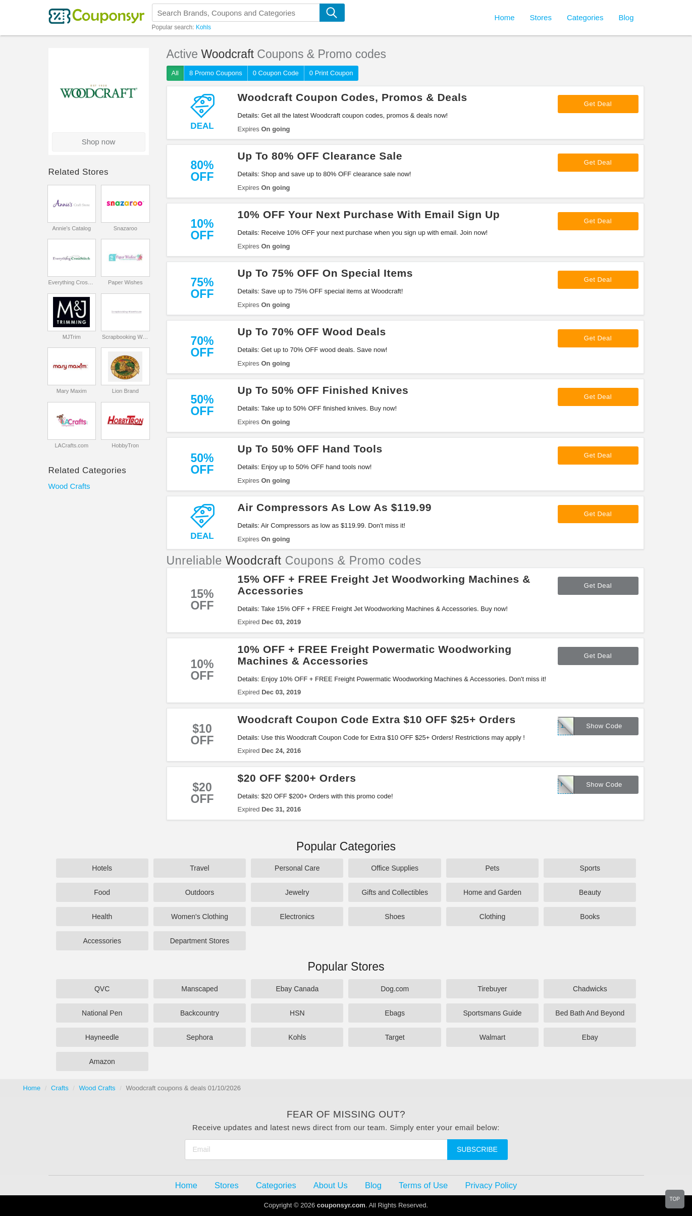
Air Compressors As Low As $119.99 (335, 507)
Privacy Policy (491, 1185)
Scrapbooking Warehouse (125, 337)
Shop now (99, 141)
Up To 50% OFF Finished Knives (323, 390)
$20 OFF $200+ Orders (297, 778)
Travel (199, 868)
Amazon (102, 1061)
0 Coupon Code (276, 73)
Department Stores (200, 941)
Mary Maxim (72, 391)
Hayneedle (102, 1037)
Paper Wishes (125, 282)
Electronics (297, 917)
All (175, 73)
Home (32, 1088)
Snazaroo (125, 228)
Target (395, 1037)
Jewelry (297, 892)
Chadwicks (590, 989)
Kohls (203, 27)
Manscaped (199, 989)
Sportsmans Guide (492, 1013)
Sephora (199, 1037)
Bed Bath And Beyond (589, 1013)
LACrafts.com (71, 445)
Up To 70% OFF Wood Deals (312, 331)
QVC (102, 989)
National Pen (102, 1013)
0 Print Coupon (331, 73)
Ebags (395, 1013)
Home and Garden (492, 892)
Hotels (102, 868)
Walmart (493, 1037)
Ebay (590, 1037)
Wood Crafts (69, 486)
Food (102, 892)
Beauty (590, 892)
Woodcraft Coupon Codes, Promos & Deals (352, 97)
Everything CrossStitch (71, 282)
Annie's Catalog (71, 228)
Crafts (60, 1088)
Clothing (492, 917)
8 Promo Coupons (215, 73)
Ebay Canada (297, 989)
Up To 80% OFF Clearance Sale (320, 156)
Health (102, 917)
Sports (590, 868)
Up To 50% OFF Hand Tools (310, 448)
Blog (625, 17)
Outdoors (200, 892)
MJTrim (72, 337)
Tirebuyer (492, 989)
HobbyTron (125, 445)
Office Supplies (394, 868)
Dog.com (395, 989)
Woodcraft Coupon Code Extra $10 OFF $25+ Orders (377, 719)
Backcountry (199, 1013)
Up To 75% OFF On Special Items (325, 273)
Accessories (102, 941)
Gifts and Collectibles (394, 892)
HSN (297, 1013)
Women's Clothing (199, 917)
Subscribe (477, 1149)
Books (590, 917)
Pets (492, 868)
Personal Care (297, 868)
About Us (330, 1185)
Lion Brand (125, 391)
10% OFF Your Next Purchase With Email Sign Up (369, 214)
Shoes (395, 917)
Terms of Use (423, 1185)
